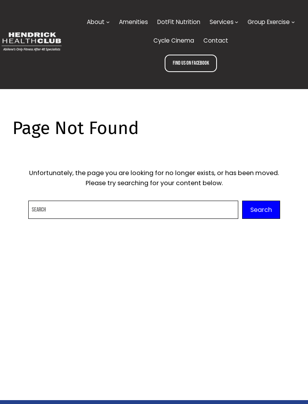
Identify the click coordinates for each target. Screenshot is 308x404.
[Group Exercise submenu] (293, 22)
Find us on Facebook (191, 63)
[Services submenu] (236, 22)
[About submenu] (108, 22)
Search (261, 209)
